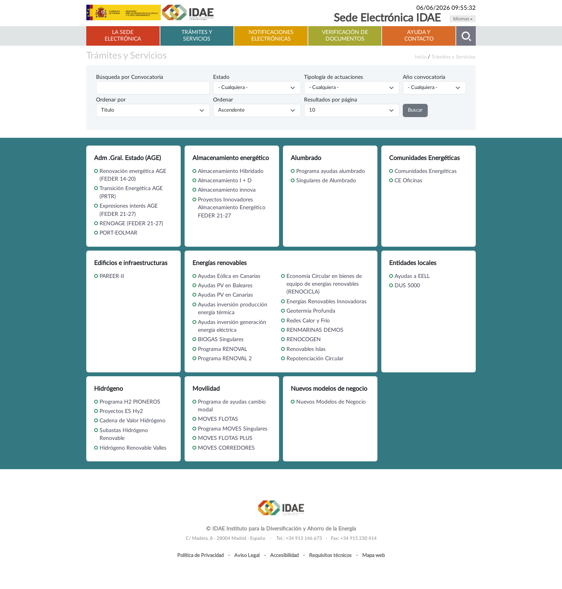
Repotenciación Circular (314, 358)
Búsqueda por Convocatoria (129, 77)
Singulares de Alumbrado (326, 180)
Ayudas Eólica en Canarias (229, 276)
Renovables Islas (305, 349)
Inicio (421, 57)
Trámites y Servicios (126, 56)
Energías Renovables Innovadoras (326, 301)
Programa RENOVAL (222, 349)
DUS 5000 (407, 285)
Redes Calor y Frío (308, 321)
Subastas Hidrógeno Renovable (124, 434)
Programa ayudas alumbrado (330, 171)
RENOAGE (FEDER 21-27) (131, 223)
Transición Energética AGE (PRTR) (131, 192)
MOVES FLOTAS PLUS (225, 438)
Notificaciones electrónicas (271, 36)
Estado (221, 77)
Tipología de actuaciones (333, 77)
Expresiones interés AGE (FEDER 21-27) (129, 210)
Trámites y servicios (196, 36)
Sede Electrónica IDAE (387, 18)
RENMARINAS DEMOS (314, 330)
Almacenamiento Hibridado (230, 171)
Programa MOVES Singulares (232, 429)
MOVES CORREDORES (226, 448)
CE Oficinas (408, 180)
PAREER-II (112, 276)
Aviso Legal (247, 555)
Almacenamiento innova (227, 190)
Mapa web (373, 555)
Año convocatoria (424, 77)
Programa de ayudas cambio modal (232, 406)
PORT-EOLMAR (118, 233)
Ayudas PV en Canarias (225, 295)
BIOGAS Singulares (221, 339)
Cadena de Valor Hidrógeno (132, 421)
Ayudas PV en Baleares (225, 285)
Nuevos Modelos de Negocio (331, 402)
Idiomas (462, 18)
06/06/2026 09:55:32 (446, 8)
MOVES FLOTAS (218, 419)
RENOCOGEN (303, 339)
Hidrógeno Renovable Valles (133, 448)
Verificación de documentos (345, 36)
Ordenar (223, 100)
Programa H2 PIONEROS (130, 402)
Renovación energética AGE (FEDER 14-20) (133, 175)
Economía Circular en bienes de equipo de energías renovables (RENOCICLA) (324, 284)
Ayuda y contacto (419, 36)
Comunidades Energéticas (426, 171)
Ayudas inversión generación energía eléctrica (232, 326)
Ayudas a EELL (412, 276)
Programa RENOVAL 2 (225, 358)
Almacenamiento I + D (225, 180)
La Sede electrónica (123, 36)
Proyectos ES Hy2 (121, 411)
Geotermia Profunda (310, 311)
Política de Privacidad (200, 555)
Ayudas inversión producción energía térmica (232, 308)
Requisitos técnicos (330, 555)
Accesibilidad (284, 555)
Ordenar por (111, 100)
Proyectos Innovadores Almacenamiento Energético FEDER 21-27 (231, 208)
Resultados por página (330, 100)
